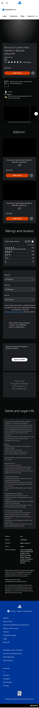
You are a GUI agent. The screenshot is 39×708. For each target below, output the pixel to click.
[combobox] (19, 279)
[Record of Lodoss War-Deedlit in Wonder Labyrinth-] (16, 114)
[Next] (36, 113)
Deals (22, 16)
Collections (14, 16)
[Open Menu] (2, 3)
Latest (5, 16)
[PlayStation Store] (10, 9)
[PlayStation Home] (19, 3)
